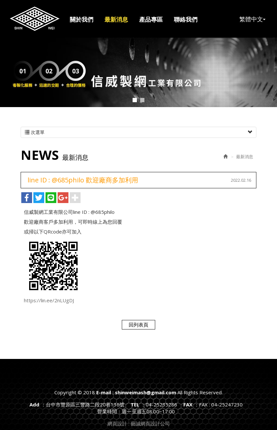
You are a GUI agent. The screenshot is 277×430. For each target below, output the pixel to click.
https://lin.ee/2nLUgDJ (49, 300)
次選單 (138, 132)
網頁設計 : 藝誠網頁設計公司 (138, 423)
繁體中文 (252, 19)
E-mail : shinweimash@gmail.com (35, 19)
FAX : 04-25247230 (221, 404)
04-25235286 (161, 404)
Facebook (262, 12)
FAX (188, 404)
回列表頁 (138, 324)
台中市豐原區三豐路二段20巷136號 (85, 404)
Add (34, 404)
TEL (135, 404)
